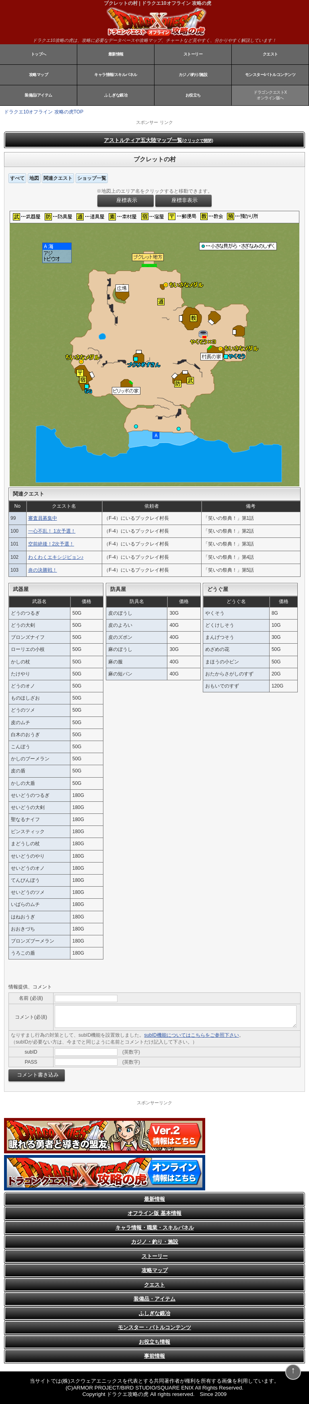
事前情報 (154, 1356)
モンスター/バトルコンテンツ (270, 74)
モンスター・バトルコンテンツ (154, 1327)
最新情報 (116, 54)
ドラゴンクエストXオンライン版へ (269, 95)
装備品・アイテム (154, 1299)
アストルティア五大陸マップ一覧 (158, 140)
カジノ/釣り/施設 (193, 74)
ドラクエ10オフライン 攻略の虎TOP (43, 112)
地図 (34, 178)
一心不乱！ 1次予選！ (52, 531)
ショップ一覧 (91, 178)
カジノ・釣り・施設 (154, 1242)
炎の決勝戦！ (42, 570)
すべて (17, 178)
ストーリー (193, 54)
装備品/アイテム (38, 95)
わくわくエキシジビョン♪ (56, 557)
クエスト (270, 54)
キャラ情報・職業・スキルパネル (154, 1228)
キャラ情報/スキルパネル (115, 74)
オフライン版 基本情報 (154, 1213)
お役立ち (193, 95)
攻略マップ (38, 74)
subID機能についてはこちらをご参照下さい (191, 1035)
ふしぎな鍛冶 (115, 95)
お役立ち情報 (154, 1342)
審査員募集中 (42, 518)
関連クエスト (57, 178)
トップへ (38, 54)
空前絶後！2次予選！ (51, 544)
